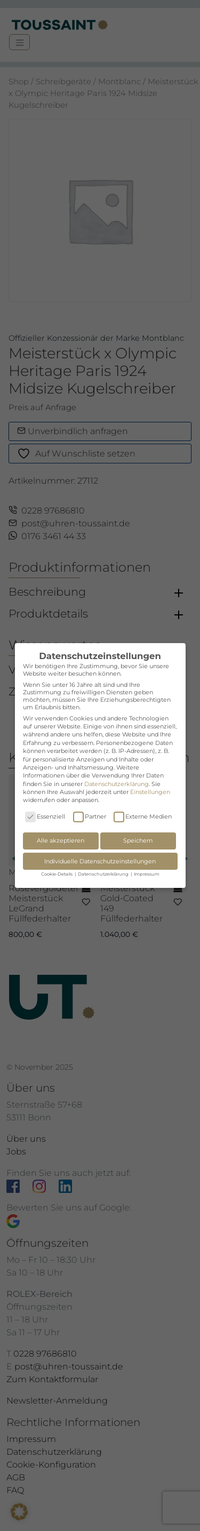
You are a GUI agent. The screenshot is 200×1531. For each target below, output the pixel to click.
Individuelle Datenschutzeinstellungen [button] (100, 861)
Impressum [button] (146, 874)
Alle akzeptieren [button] (60, 840)
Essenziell (45, 817)
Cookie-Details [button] (57, 874)
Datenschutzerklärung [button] (104, 874)
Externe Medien (143, 817)
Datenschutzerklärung (116, 784)
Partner (89, 817)
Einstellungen (150, 792)
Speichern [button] (138, 840)
